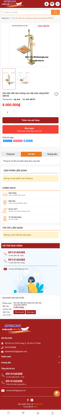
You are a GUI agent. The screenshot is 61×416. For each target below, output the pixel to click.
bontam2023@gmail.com (16, 350)
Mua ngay (29, 130)
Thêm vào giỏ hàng (30, 120)
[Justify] (55, 12)
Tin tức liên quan (12, 226)
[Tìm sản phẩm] (26, 12)
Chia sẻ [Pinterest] (17, 141)
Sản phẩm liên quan (15, 170)
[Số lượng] (7, 112)
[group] (30, 45)
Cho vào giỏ (19, 311)
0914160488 (16, 251)
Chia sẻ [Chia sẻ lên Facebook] (7, 141)
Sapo (36, 405)
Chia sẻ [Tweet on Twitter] (27, 141)
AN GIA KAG (38, 403)
